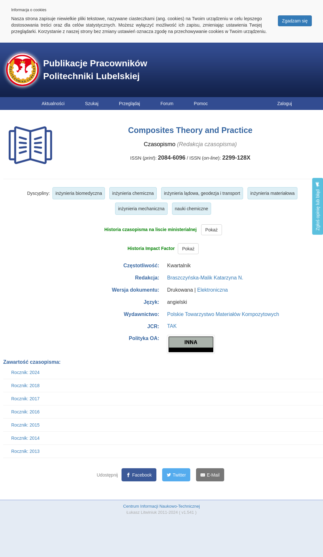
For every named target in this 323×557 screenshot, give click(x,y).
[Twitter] (176, 474)
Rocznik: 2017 (25, 398)
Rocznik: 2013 (25, 451)
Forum (167, 103)
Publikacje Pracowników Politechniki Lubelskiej (95, 69)
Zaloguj (284, 103)
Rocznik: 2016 (25, 411)
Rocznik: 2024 (25, 372)
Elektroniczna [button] (212, 290)
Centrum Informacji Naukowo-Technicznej (161, 506)
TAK (172, 326)
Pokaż (211, 229)
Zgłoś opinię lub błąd (317, 206)
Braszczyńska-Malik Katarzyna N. (205, 277)
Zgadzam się (295, 20)
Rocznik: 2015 (25, 425)
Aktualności (53, 103)
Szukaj (91, 103)
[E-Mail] (210, 474)
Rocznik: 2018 (25, 385)
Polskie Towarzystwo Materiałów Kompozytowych (223, 314)
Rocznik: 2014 (25, 438)
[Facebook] (139, 474)
